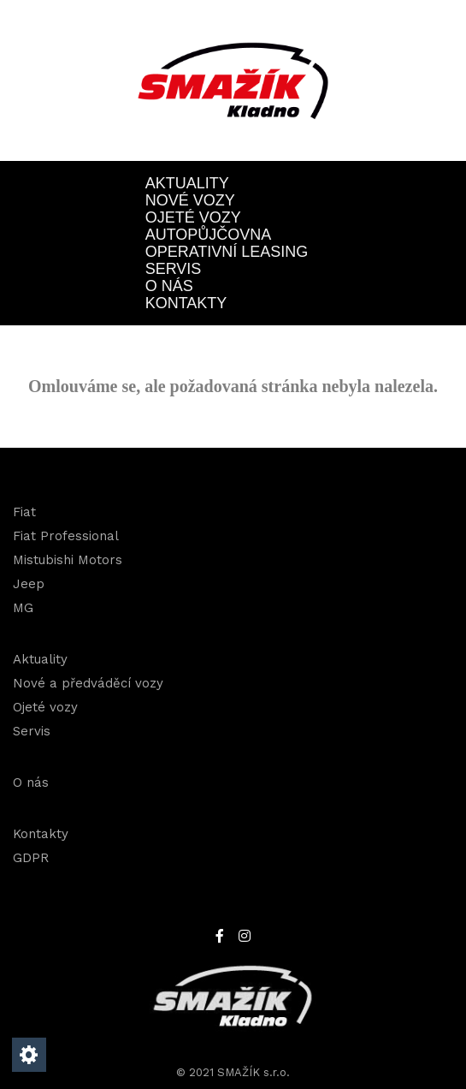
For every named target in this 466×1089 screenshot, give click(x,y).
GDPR (31, 858)
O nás (169, 286)
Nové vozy (190, 200)
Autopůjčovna (208, 234)
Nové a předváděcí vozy (88, 683)
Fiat (24, 512)
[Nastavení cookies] (29, 1055)
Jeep (28, 584)
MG (23, 608)
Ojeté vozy (193, 217)
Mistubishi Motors (67, 560)
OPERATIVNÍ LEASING (227, 251)
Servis (173, 268)
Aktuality (187, 183)
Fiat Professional (66, 536)
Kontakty (186, 303)
